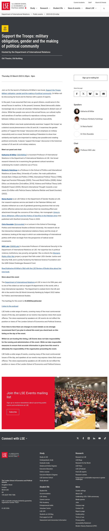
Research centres (81, 475)
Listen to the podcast (10, 306)
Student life (59, 8)
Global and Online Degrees (48, 466)
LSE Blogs (79, 460)
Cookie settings (81, 491)
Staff (90, 2)
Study (33, 8)
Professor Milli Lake (88, 150)
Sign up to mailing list (91, 78)
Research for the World (83, 463)
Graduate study (45, 463)
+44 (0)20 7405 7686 (8, 495)
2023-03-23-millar (52, 14)
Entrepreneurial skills (46, 505)
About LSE (91, 8)
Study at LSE (44, 457)
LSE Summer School (46, 477)
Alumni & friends (100, 2)
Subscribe (13, 412)
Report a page (80, 511)
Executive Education (46, 469)
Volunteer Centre (45, 508)
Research (45, 8)
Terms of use (80, 517)
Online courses (44, 472)
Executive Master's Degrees (49, 475)
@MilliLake (14, 246)
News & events (75, 8)
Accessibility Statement (83, 523)
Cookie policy (80, 514)
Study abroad (44, 480)
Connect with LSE (14, 438)
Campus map (80, 505)
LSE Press (79, 466)
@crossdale (19, 224)
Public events (38, 14)
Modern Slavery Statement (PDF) (86, 526)
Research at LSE (81, 457)
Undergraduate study (46, 460)
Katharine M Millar (87, 111)
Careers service (45, 499)
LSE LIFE (42, 511)
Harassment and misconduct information (53, 520)
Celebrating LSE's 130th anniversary (87, 496)
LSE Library (43, 496)
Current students (79, 2)
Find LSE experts (81, 472)
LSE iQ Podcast (81, 469)
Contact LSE (80, 508)
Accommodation (45, 493)
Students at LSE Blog (46, 514)
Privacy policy (80, 520)
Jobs (77, 502)
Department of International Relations (16, 14)
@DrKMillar (21, 155)
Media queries (80, 499)
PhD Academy (44, 502)
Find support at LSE (46, 517)
